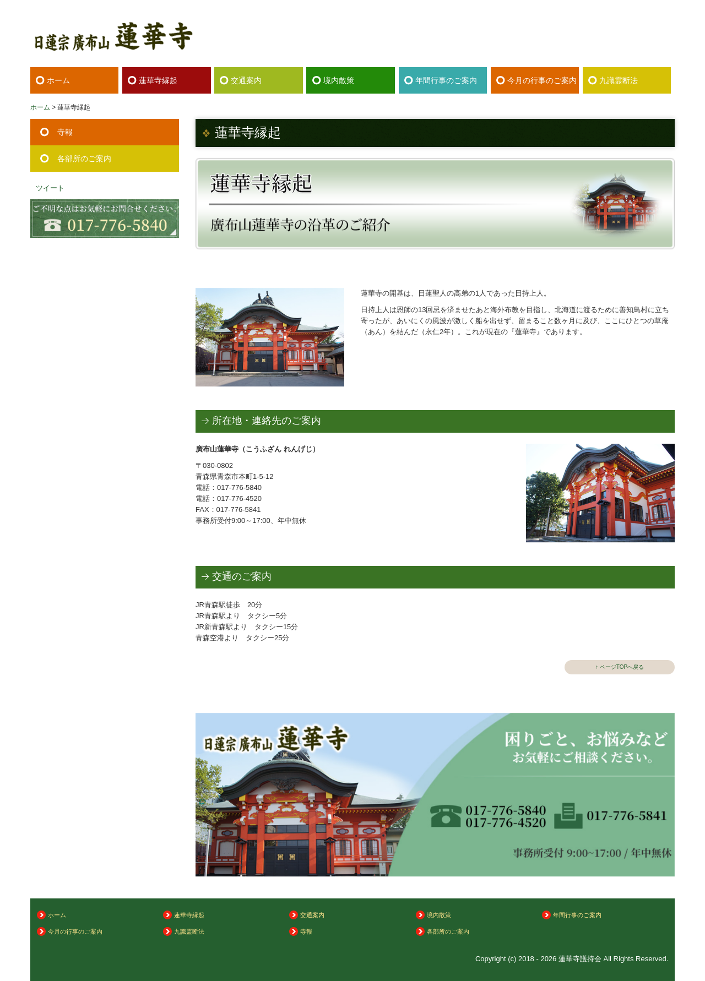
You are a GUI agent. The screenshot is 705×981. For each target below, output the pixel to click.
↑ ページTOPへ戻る (619, 667)
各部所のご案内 (84, 158)
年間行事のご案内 (446, 80)
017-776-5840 (609, 40)
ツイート (50, 188)
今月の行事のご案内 (542, 80)
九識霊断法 (618, 80)
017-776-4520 (239, 498)
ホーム (58, 80)
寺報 (65, 132)
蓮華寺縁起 (158, 80)
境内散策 (338, 80)
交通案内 (246, 80)
